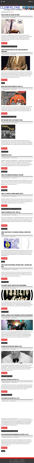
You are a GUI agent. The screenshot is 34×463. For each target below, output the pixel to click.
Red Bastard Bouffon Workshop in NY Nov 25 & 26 (14, 434)
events (3, 394)
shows (10, 394)
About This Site (8, 4)
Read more (4, 43)
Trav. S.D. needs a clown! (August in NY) (12, 193)
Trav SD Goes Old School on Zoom (10, 15)
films (2, 376)
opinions (10, 46)
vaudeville (14, 46)
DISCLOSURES (15, 4)
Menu (4, 1)
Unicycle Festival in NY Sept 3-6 (10, 379)
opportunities (10, 208)
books (3, 46)
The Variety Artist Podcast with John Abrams (13, 285)
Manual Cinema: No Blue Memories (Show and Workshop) (17, 315)
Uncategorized (4, 171)
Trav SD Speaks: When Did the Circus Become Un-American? (14, 50)
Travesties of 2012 (6, 155)
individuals (6, 376)
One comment (14, 214)
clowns (3, 83)
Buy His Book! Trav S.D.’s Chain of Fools (12, 120)
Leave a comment (13, 17)
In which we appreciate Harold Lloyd (11, 346)
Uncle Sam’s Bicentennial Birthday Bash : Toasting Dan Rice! (16, 266)
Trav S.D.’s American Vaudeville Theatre (12, 175)
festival (7, 394)
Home (2, 4)
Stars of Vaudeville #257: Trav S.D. (11, 212)
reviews (6, 311)
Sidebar (29, 1)
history (6, 46)
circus (6, 116)
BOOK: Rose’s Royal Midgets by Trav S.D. (12, 86)
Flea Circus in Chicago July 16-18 (10, 398)
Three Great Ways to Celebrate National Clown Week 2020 (16, 233)
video (11, 376)
